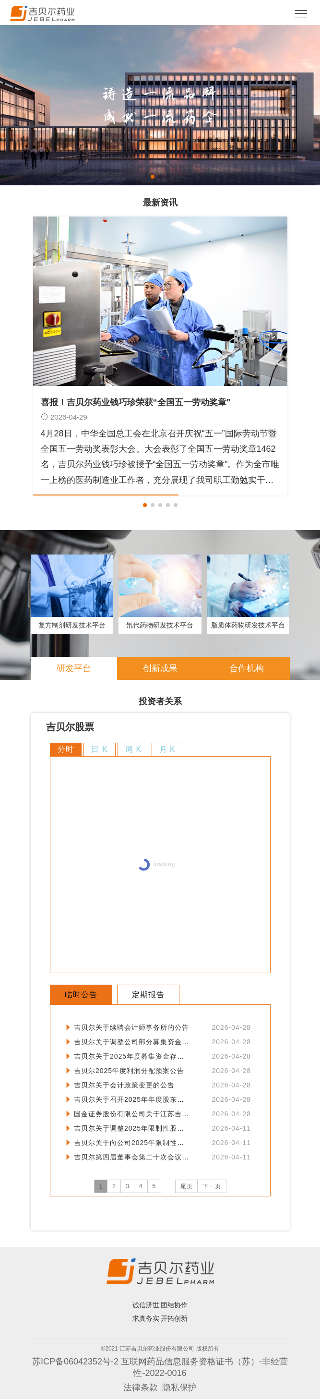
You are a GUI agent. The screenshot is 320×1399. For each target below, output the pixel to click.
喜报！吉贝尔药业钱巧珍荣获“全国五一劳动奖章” (136, 402)
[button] (152, 177)
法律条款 (140, 1387)
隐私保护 (179, 1387)
